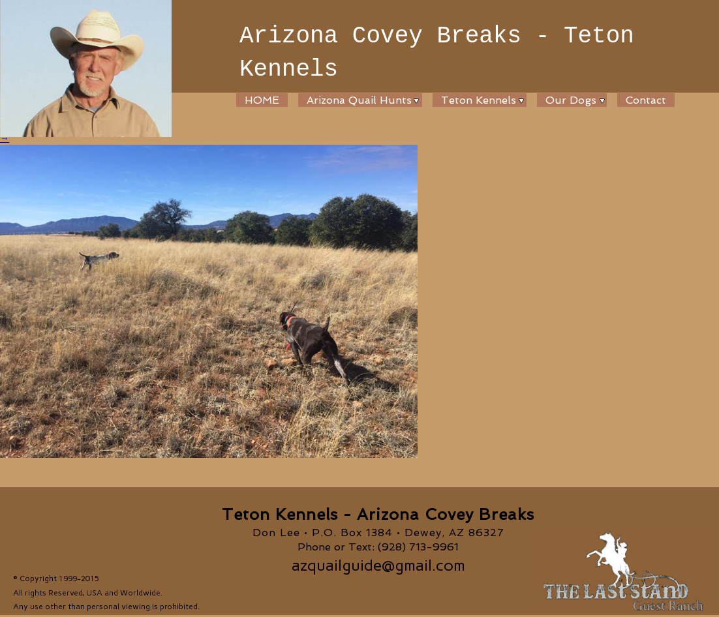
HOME (262, 100)
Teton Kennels (478, 100)
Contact (646, 100)
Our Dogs (570, 100)
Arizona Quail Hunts (359, 100)
